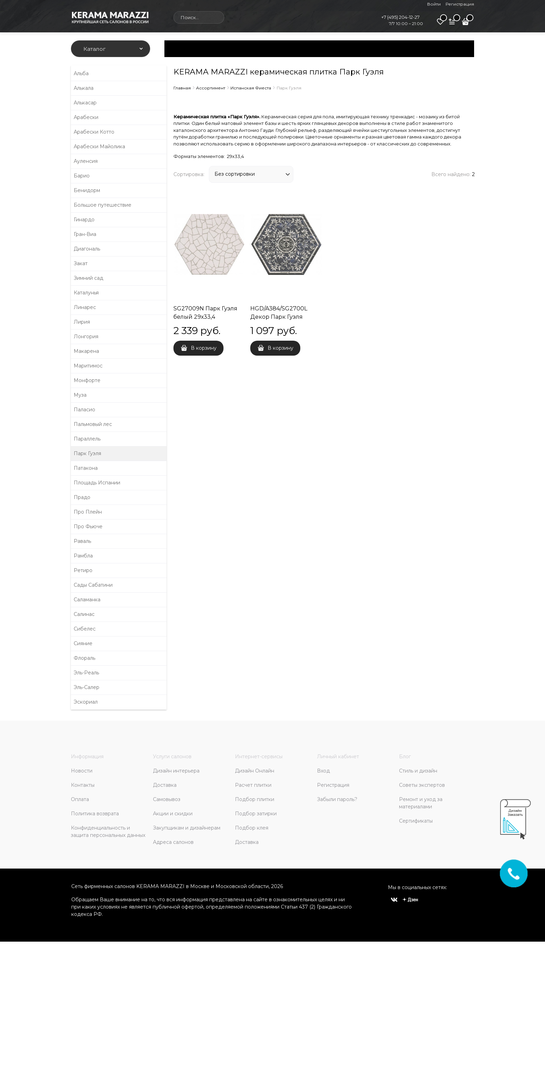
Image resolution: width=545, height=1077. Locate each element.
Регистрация (460, 4)
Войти (434, 4)
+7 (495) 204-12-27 (400, 17)
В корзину (204, 348)
